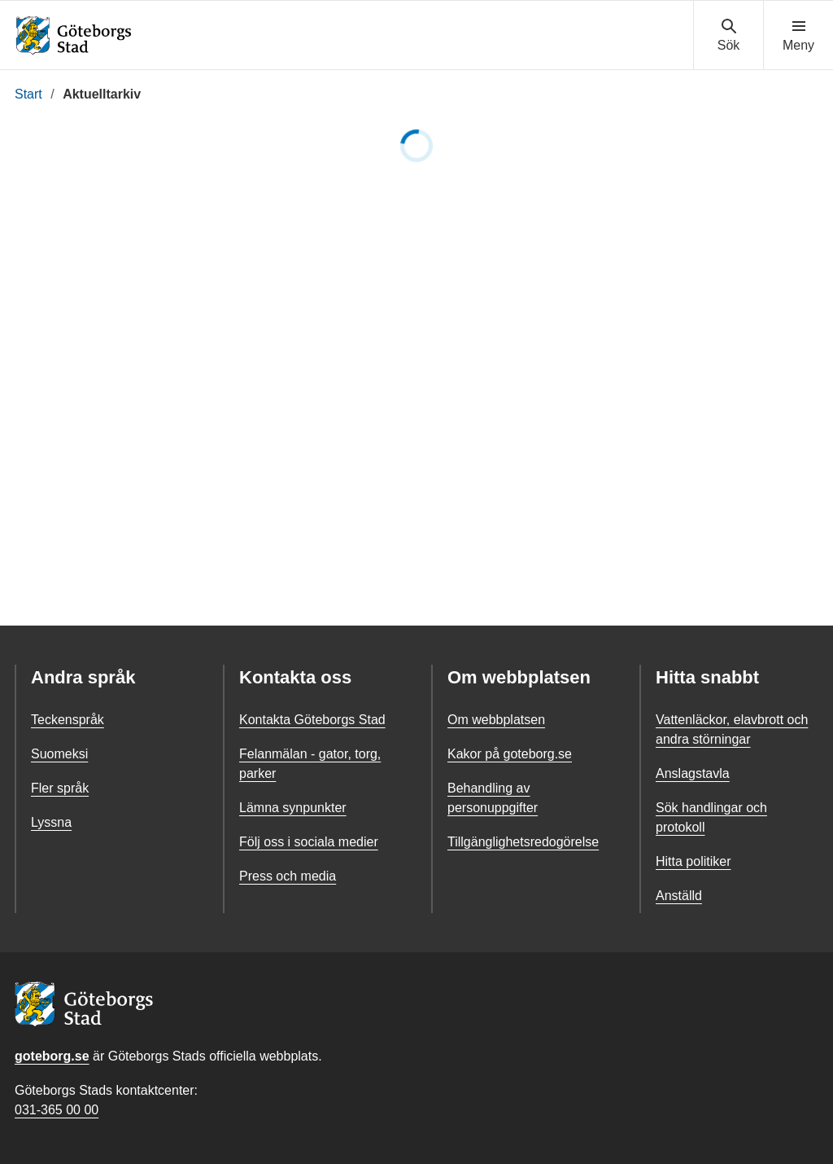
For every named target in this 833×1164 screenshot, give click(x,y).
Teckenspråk (67, 720)
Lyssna (51, 822)
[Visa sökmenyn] (728, 36)
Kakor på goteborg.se (509, 754)
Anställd (679, 896)
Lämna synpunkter (293, 808)
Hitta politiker (693, 861)
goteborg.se (52, 1056)
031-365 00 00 (56, 1110)
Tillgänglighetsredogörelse (523, 842)
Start (28, 94)
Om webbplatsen (496, 720)
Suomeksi (59, 754)
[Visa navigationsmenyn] (798, 36)
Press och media (287, 876)
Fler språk (60, 788)
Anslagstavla (693, 773)
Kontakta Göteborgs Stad (312, 720)
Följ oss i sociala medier (308, 842)
